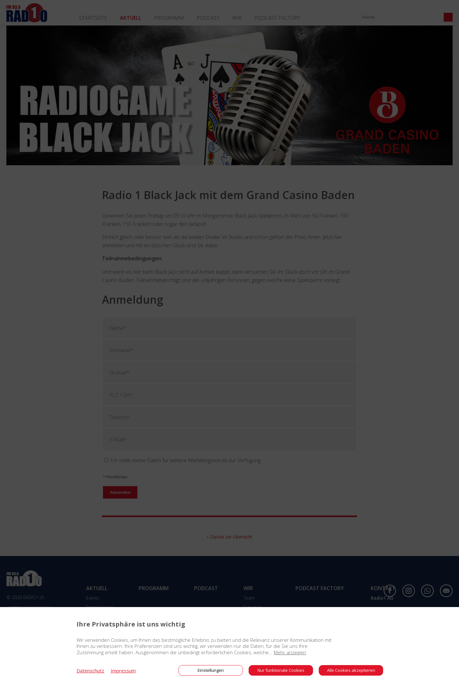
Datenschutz (90, 670)
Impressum (123, 670)
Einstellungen (211, 670)
